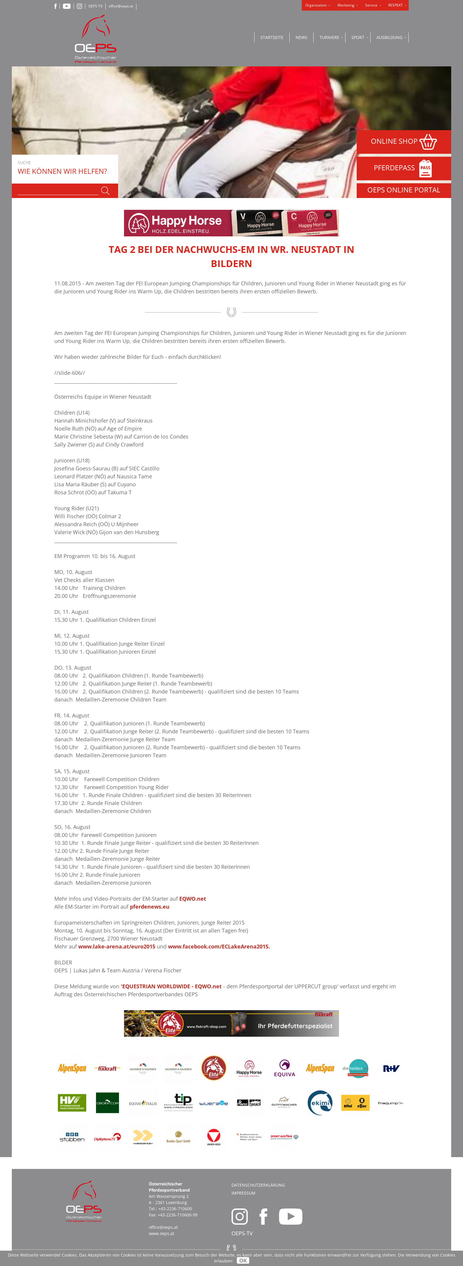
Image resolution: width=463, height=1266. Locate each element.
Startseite (271, 37)
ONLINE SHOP (404, 142)
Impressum (243, 1193)
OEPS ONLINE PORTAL (404, 189)
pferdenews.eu (149, 906)
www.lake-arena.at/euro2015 (116, 946)
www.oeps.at (161, 1233)
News (301, 37)
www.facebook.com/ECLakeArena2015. (219, 946)
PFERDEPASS (404, 168)
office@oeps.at (121, 6)
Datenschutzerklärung (258, 1185)
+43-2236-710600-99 (178, 1215)
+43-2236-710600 (175, 1208)
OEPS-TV (95, 6)
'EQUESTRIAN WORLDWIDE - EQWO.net (171, 986)
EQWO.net (192, 898)
